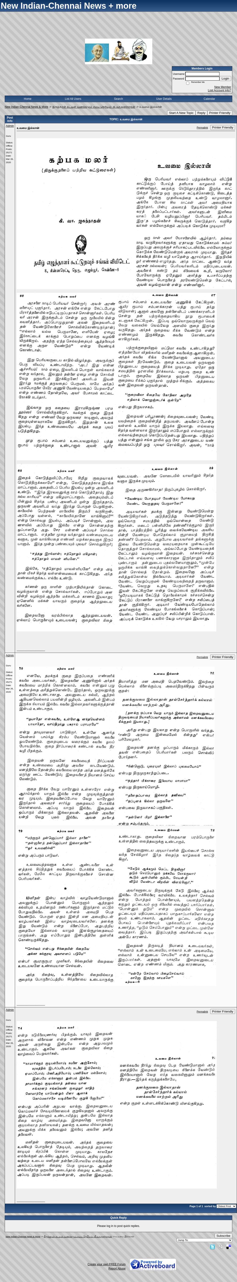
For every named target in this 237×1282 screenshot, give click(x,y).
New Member (222, 87)
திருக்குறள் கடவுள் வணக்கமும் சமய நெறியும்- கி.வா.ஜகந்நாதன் (93, 107)
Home (27, 98)
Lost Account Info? (219, 90)
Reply (201, 113)
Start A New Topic (181, 113)
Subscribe (223, 1236)
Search (118, 98)
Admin (10, 126)
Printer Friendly (219, 113)
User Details (164, 98)
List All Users (73, 98)
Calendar (209, 98)
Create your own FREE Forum (106, 1264)
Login (225, 78)
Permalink (202, 127)
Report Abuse (117, 1268)
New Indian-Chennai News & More (26, 107)
